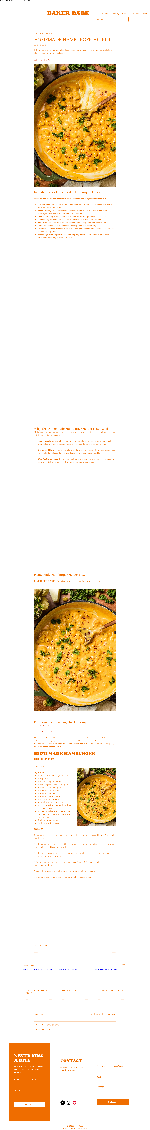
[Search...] (112, 19)
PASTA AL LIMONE (71, 990)
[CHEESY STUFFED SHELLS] (111, 978)
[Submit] (113, 1102)
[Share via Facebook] (35, 945)
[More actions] (114, 33)
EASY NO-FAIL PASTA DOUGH (36, 991)
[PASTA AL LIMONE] (75, 978)
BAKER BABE (68, 13)
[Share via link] (51, 945)
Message (100, 1087)
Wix (85, 1128)
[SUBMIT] (29, 1104)
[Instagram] (68, 1102)
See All (124, 965)
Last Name (35, 1079)
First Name (18, 1079)
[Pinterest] (74, 1102)
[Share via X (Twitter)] (40, 945)
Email (16, 1091)
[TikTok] (62, 1102)
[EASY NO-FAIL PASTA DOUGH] (39, 978)
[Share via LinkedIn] (46, 945)
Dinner (36, 938)
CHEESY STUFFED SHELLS (110, 990)
